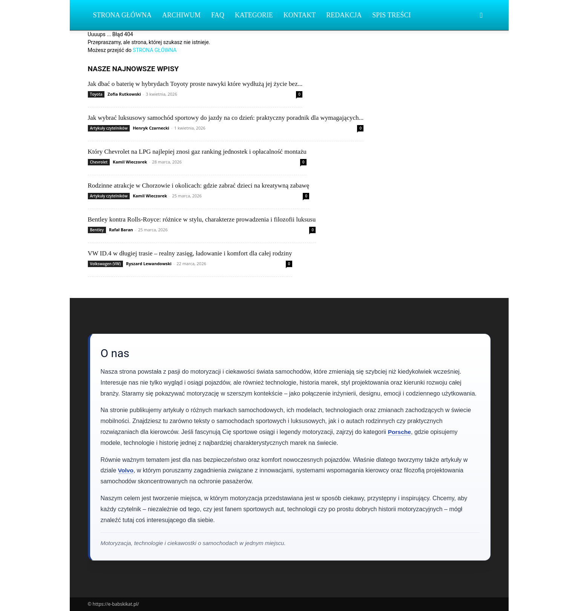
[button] (481, 15)
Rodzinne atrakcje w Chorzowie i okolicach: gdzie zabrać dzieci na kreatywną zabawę (199, 185)
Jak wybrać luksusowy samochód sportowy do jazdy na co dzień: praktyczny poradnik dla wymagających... (226, 117)
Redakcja (344, 15)
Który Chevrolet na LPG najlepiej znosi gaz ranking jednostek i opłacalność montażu (197, 151)
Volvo (126, 470)
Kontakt (300, 15)
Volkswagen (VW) (105, 263)
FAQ (217, 15)
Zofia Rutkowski (124, 94)
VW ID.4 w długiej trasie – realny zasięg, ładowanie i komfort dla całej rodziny (190, 253)
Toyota (96, 94)
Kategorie (254, 15)
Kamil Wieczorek (130, 162)
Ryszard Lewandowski (149, 263)
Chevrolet (99, 162)
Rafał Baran (121, 229)
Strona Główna (122, 15)
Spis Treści (391, 15)
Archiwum (181, 15)
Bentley (97, 229)
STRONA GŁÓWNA (154, 50)
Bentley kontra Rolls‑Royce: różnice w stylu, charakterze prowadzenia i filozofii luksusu (202, 219)
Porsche (400, 432)
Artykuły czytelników (109, 128)
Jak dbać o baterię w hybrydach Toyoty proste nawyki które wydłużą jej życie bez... (195, 83)
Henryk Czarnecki (151, 128)
